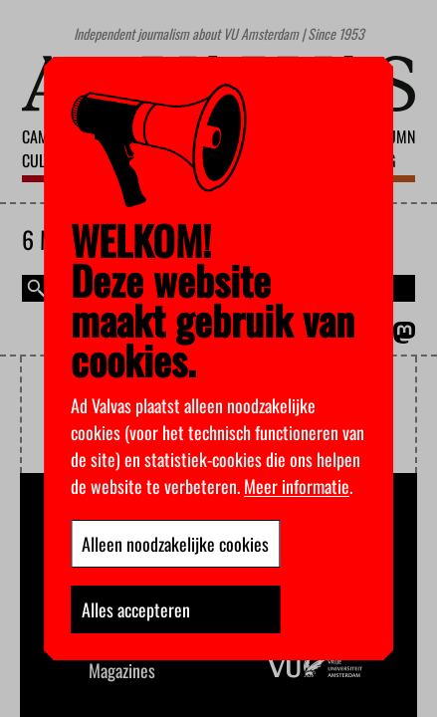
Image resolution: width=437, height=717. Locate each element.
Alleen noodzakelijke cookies (175, 544)
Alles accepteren (136, 609)
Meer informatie (296, 486)
